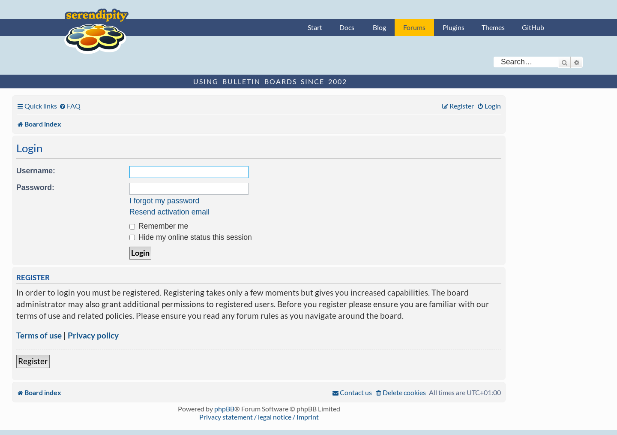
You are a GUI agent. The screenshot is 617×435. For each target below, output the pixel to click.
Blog (379, 27)
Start (315, 27)
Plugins (453, 27)
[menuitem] (70, 105)
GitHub (533, 27)
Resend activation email (169, 212)
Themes (493, 27)
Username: (35, 170)
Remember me (158, 226)
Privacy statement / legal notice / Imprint (259, 417)
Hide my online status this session (190, 237)
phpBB (224, 409)
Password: (35, 187)
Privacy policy (93, 335)
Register (33, 361)
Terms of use (39, 335)
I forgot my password (164, 200)
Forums (414, 27)
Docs (346, 27)
